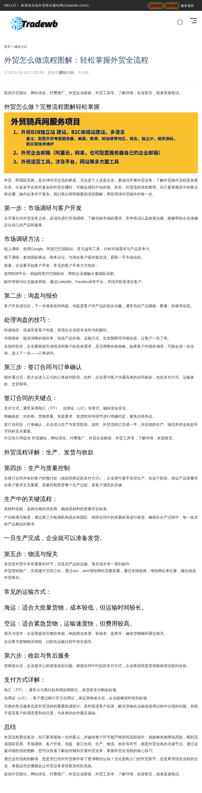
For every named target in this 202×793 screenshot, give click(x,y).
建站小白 (20, 47)
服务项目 (187, 6)
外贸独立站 (51, 571)
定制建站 (171, 6)
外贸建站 (19, 93)
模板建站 (155, 6)
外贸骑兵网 (13, 438)
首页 (7, 47)
